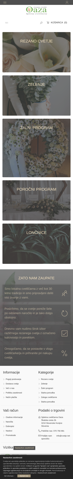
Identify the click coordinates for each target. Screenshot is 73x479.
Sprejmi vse (24, 476)
